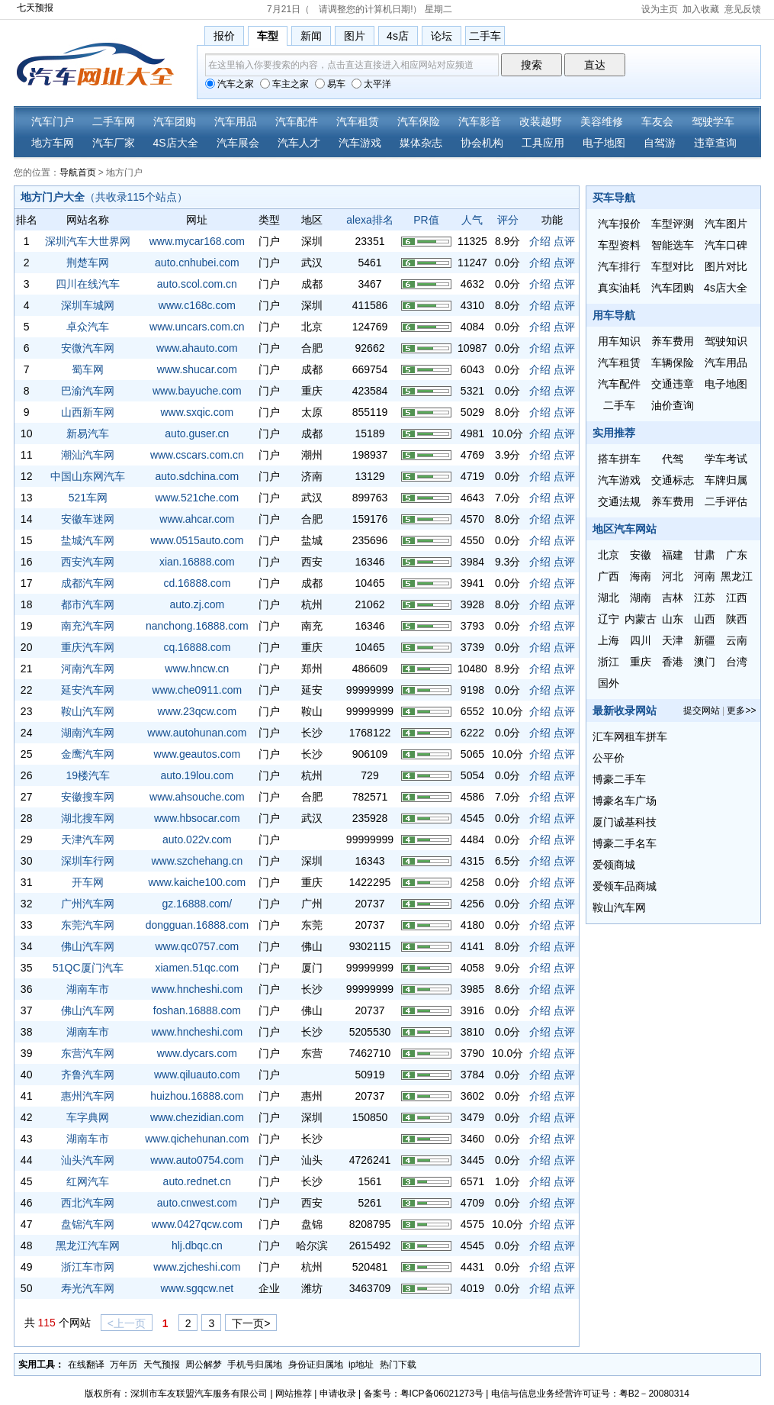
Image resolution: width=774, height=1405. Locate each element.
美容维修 (601, 121)
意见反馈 (742, 9)
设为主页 (659, 9)
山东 (672, 619)
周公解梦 (203, 1364)
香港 (672, 662)
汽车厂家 (113, 143)
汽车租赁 (357, 121)
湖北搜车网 (87, 818)
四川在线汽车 (88, 284)
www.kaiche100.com (197, 882)
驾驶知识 (726, 341)
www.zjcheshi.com (196, 1267)
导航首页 (77, 172)
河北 (672, 576)
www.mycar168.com (197, 241)
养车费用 (672, 341)
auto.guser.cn (197, 433)
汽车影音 (479, 121)
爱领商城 (614, 865)
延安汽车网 (87, 690)
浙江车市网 (87, 1267)
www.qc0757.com (197, 946)
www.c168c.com (197, 305)
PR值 (425, 220)
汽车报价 (619, 224)
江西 (736, 597)
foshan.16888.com (197, 1010)
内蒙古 (641, 619)
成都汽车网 (87, 583)
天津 (672, 640)
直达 (594, 65)
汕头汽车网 (87, 1160)
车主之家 (284, 84)
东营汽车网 (87, 1053)
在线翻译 (86, 1364)
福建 (672, 555)
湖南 (640, 597)
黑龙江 (737, 576)
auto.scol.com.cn (197, 284)
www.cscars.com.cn (197, 455)
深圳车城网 (87, 305)
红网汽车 (87, 1181)
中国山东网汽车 (87, 476)
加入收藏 (700, 9)
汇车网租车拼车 (630, 736)
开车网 (88, 882)
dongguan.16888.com (197, 925)
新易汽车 (87, 433)
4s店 (398, 36)
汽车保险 (418, 121)
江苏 (704, 597)
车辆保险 (672, 362)
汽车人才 (299, 143)
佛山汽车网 (87, 946)
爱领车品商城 (625, 886)
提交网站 (701, 710)
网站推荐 (293, 1393)
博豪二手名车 (625, 843)
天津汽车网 (87, 839)
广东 (736, 555)
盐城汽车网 (87, 540)
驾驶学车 (713, 121)
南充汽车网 (87, 626)
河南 (704, 576)
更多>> (741, 710)
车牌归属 (726, 480)
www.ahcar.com (196, 519)
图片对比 (726, 266)
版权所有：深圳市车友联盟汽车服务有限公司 (176, 1393)
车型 (267, 36)
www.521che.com (197, 497)
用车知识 (619, 341)
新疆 (704, 640)
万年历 (123, 1364)
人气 (472, 220)
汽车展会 (238, 143)
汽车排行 (619, 266)
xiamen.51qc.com (197, 968)
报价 (224, 36)
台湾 (736, 662)
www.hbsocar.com (197, 818)
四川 (640, 640)
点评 (564, 241)
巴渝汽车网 (87, 391)
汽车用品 (235, 121)
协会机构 (482, 143)
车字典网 (87, 1117)
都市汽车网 (87, 604)
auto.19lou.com (196, 775)
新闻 (311, 36)
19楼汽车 (88, 775)
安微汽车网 (87, 348)
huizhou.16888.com (196, 1096)
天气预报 (161, 1364)
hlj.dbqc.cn (197, 1245)
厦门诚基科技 (625, 822)
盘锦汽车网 (87, 1224)
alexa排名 (369, 220)
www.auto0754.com (196, 1160)
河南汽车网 (87, 668)
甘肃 (704, 555)
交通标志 (672, 480)
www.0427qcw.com (197, 1224)
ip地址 (361, 1364)
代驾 (672, 459)
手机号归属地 (254, 1364)
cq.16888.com (196, 647)
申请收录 (338, 1393)
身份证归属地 (315, 1364)
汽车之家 (229, 84)
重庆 (640, 662)
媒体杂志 (421, 143)
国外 (608, 683)
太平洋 (371, 84)
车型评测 (672, 224)
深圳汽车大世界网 (87, 241)
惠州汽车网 (87, 1096)
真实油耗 (619, 288)
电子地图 (604, 143)
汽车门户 (52, 121)
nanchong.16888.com (197, 626)
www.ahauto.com (197, 348)
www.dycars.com (197, 1053)
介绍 (540, 241)
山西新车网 (87, 412)
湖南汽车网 (87, 733)
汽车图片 (726, 224)
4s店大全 (725, 288)
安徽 (640, 555)
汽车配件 (296, 121)
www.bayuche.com (197, 391)
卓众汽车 (87, 327)
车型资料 (619, 245)
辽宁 (608, 619)
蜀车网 (88, 369)
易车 (330, 84)
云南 (736, 640)
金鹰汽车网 (87, 754)
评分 (508, 220)
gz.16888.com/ (197, 903)
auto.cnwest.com (197, 1203)
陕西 (736, 619)
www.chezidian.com (197, 1117)
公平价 (609, 758)
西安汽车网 (87, 562)
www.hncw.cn (197, 668)
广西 (608, 576)
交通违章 (672, 384)
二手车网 (113, 121)
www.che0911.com (197, 690)
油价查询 (672, 405)
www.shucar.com (197, 369)
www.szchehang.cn (196, 861)
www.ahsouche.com (197, 797)
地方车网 (52, 143)
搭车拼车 (619, 459)
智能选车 (672, 245)
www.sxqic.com (197, 412)
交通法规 (619, 501)
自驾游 (660, 143)
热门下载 (398, 1364)
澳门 (704, 662)
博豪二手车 (619, 779)
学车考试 (726, 459)
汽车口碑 (726, 245)
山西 (704, 619)
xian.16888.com (197, 562)
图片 (354, 36)
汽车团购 (174, 121)
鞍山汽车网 (87, 711)
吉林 (672, 597)
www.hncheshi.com (196, 989)
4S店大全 (175, 143)
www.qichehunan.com (197, 1139)
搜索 (531, 65)
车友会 (657, 121)
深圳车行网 (87, 861)
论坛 (441, 36)
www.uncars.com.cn (196, 327)
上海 (608, 640)
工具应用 (543, 143)
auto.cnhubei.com (197, 262)
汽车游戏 (360, 143)
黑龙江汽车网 (88, 1245)
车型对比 (672, 266)
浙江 (608, 662)
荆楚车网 (87, 262)
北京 (608, 555)
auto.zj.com (197, 604)
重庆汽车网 (87, 647)
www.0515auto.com (196, 540)
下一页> (251, 1323)
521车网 (88, 497)
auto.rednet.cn (197, 1181)
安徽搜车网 (87, 797)
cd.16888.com (196, 583)
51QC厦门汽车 (88, 968)
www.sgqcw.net (196, 1288)
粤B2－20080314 (654, 1393)
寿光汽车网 (87, 1288)
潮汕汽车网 (87, 455)
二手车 (485, 36)
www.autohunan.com (196, 733)
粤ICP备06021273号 (441, 1393)
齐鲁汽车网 (87, 1074)
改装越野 (540, 121)
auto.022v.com (197, 839)
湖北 (608, 597)
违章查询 (715, 143)
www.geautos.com (197, 754)
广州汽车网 (87, 903)
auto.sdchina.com (197, 476)
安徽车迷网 (87, 519)
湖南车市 (87, 989)
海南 (640, 576)
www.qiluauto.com (197, 1074)
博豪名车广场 (625, 800)
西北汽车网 (87, 1203)
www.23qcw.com (197, 711)
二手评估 (726, 501)
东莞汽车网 (87, 925)
